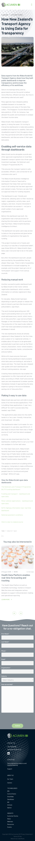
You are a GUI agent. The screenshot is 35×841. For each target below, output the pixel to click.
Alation (9, 807)
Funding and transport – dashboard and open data (15, 500)
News (9, 819)
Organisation (6, 673)
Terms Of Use (17, 836)
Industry (4, 681)
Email (3, 664)
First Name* (5, 638)
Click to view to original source (12, 527)
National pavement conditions (12, 520)
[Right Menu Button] (32, 4)
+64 (8, 747)
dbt (8, 802)
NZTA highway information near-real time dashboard (16, 514)
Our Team (10, 779)
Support (9, 769)
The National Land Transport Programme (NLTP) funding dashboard (16, 493)
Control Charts (11, 794)
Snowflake (10, 796)
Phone (3, 656)
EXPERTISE (11, 759)
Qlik (8, 791)
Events (9, 827)
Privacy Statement (26, 834)
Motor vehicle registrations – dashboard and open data (17, 507)
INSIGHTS (10, 813)
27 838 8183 (13, 747)
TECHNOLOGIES (12, 788)
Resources (10, 824)
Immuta (9, 805)
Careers (9, 783)
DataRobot (10, 799)
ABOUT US (10, 775)
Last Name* (5, 646)
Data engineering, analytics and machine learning (17, 764)
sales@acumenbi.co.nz (14, 749)
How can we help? (7, 689)
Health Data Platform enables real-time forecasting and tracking (15, 582)
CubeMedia (21, 838)
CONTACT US (11, 743)
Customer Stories (12, 816)
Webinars (10, 821)
